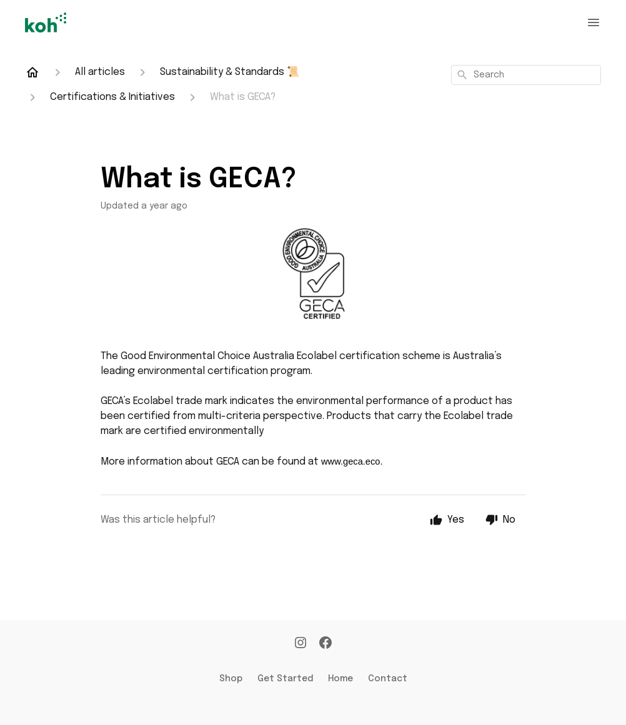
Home (340, 678)
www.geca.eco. (352, 461)
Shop (230, 678)
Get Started (285, 678)
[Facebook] (325, 644)
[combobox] (526, 75)
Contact (387, 678)
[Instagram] (300, 644)
